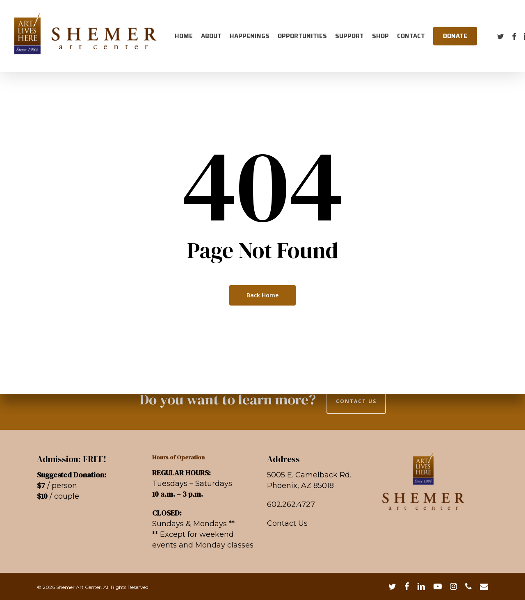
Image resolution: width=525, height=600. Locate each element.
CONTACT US (356, 401)
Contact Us (287, 523)
